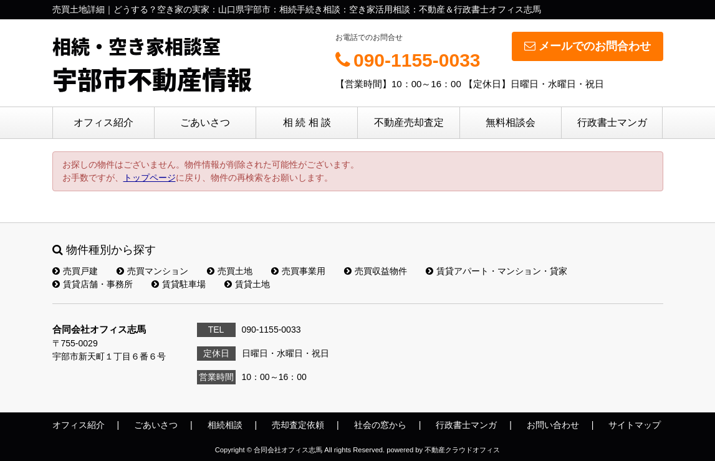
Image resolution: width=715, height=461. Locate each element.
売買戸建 (75, 271)
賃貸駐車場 (178, 284)
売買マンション (152, 271)
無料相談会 (510, 122)
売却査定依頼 (298, 425)
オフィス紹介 (103, 122)
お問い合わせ (553, 425)
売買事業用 (298, 271)
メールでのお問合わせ (587, 46)
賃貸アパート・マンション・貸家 (496, 271)
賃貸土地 (247, 284)
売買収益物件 (375, 271)
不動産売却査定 (409, 122)
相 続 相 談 (307, 122)
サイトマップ (634, 425)
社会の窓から (380, 425)
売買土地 (229, 271)
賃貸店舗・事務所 (92, 284)
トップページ (149, 178)
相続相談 (225, 425)
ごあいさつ (205, 122)
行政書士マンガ (612, 122)
